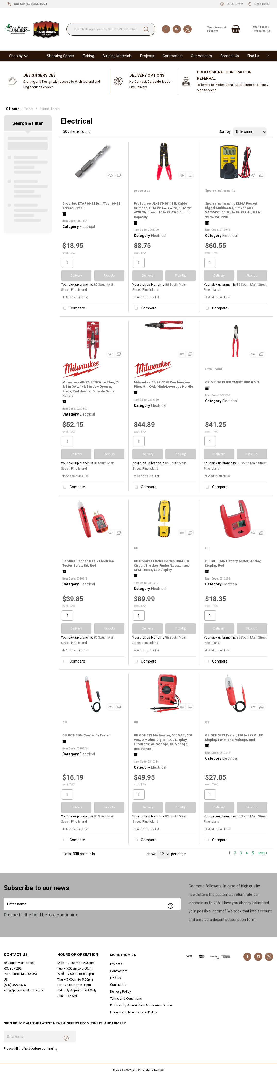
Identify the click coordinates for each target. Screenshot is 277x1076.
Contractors (173, 56)
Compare (73, 308)
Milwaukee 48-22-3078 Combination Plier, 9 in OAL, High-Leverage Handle (163, 384)
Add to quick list (75, 297)
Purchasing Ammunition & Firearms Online (141, 1005)
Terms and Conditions (126, 998)
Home (12, 109)
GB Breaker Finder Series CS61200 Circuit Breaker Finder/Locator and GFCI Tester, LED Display (162, 565)
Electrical (87, 227)
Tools (28, 109)
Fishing (88, 56)
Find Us (253, 56)
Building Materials (117, 56)
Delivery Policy (120, 992)
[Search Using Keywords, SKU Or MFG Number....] (110, 29)
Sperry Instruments (220, 190)
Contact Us (229, 56)
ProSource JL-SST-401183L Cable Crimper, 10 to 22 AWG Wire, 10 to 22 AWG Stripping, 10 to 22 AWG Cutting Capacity (162, 210)
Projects (147, 56)
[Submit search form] (146, 29)
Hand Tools (50, 109)
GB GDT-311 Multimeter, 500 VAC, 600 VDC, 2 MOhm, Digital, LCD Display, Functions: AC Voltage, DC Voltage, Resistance (163, 742)
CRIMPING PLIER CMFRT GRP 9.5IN (232, 382)
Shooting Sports (60, 56)
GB (136, 548)
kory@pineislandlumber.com (25, 990)
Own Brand (213, 369)
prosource (142, 190)
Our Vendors (201, 56)
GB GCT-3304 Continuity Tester (86, 735)
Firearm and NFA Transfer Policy (133, 1012)
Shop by (16, 56)
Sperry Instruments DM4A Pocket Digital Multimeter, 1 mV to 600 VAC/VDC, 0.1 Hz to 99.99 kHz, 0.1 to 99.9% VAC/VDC (233, 210)
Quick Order (234, 4)
